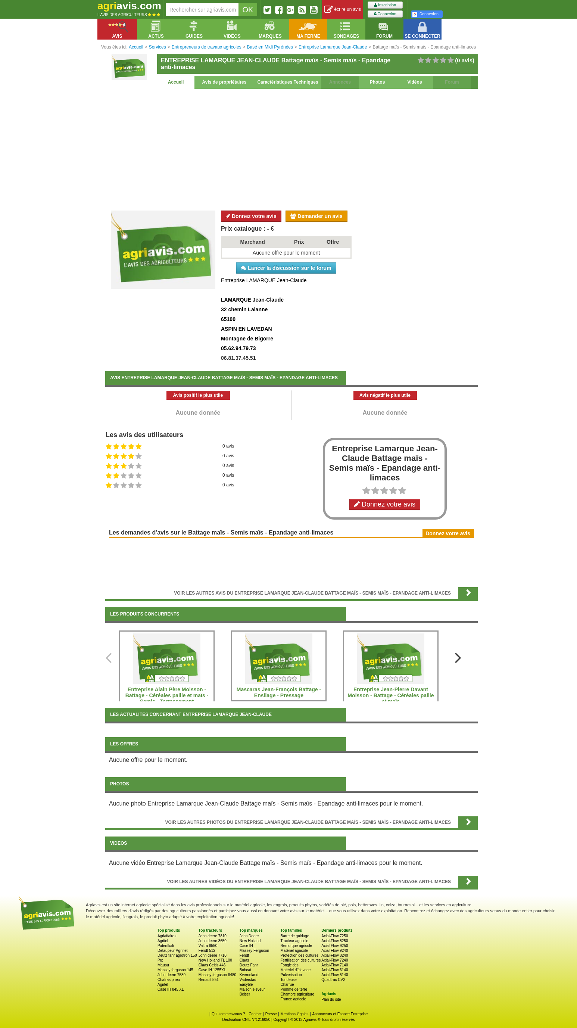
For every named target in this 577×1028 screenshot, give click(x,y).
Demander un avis (316, 216)
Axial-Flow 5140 (334, 975)
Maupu (163, 965)
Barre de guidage (294, 936)
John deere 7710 (213, 955)
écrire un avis (342, 9)
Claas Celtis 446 (212, 965)
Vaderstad (248, 980)
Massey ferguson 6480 (217, 975)
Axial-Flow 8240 (334, 955)
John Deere (249, 936)
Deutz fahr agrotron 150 (177, 955)
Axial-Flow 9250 (334, 946)
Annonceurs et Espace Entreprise (340, 1014)
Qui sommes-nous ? (228, 1014)
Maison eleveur (252, 989)
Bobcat (245, 970)
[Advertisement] (291, 148)
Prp (160, 960)
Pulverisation (291, 975)
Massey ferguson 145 (175, 970)
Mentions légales (295, 1014)
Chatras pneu (168, 980)
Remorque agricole (296, 946)
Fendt (244, 955)
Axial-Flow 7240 (334, 960)
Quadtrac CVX (333, 980)
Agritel (162, 941)
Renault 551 (209, 980)
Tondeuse (288, 980)
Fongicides (289, 965)
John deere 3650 (213, 941)
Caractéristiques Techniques (287, 82)
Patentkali (165, 946)
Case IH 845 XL (170, 989)
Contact (255, 1014)
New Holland (250, 941)
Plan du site (331, 999)
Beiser (245, 994)
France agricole (293, 999)
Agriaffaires (166, 936)
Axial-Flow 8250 (334, 941)
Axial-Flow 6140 (334, 970)
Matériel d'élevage (295, 970)
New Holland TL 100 (215, 960)
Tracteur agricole (294, 941)
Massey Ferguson (254, 950)
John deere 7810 (213, 936)
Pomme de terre (293, 989)
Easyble (246, 984)
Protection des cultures (299, 955)
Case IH (246, 946)
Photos (377, 82)
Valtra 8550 (208, 946)
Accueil (176, 82)
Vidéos (414, 82)
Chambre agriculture (297, 994)
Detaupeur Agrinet (172, 950)
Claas (244, 960)
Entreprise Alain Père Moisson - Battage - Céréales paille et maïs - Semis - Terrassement (167, 695)
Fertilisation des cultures (300, 960)
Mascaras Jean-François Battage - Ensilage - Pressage (279, 692)
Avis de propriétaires (224, 82)
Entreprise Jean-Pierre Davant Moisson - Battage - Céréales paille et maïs (390, 695)
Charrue (287, 984)
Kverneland (249, 975)
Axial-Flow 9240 (334, 950)
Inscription (385, 5)
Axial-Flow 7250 (334, 936)
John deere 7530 (171, 975)
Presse (271, 1014)
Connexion (385, 14)
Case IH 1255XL (212, 970)
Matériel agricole (294, 950)
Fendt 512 (207, 950)
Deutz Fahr (249, 965)
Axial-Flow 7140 (334, 965)
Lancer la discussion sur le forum (286, 268)
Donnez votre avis (251, 216)
